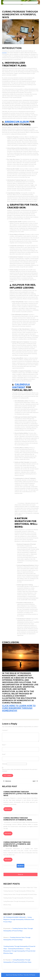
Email (4, 754)
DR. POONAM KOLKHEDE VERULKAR (14, 917)
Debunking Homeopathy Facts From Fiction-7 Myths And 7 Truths (20, 887)
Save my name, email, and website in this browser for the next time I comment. (19, 770)
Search (20, 866)
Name (4, 745)
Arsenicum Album (17, 121)
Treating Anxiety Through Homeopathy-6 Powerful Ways (18, 898)
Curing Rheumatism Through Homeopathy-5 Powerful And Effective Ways (17, 844)
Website (4, 764)
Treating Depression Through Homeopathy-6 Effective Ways (19, 891)
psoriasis (4, 52)
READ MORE (8, 809)
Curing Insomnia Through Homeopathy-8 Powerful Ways (17, 819)
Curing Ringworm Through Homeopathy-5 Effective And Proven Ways (20, 793)
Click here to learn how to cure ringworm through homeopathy (19, 708)
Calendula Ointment (21, 386)
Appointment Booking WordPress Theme (16, 975)
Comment (5, 730)
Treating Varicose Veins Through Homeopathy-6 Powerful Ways (20, 894)
